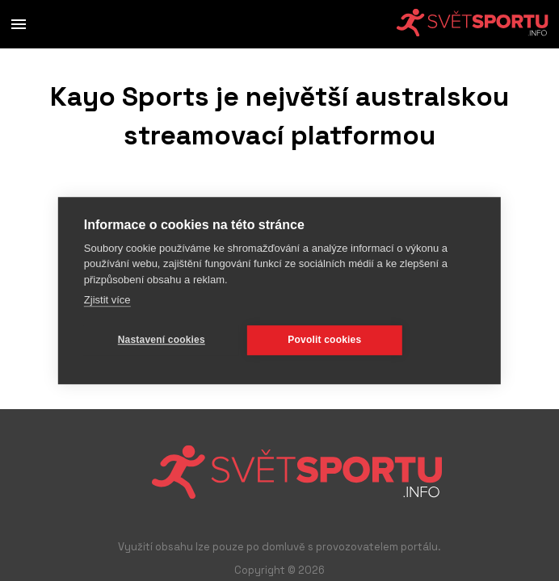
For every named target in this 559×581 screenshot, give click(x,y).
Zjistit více (107, 300)
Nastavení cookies (161, 339)
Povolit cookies (324, 339)
